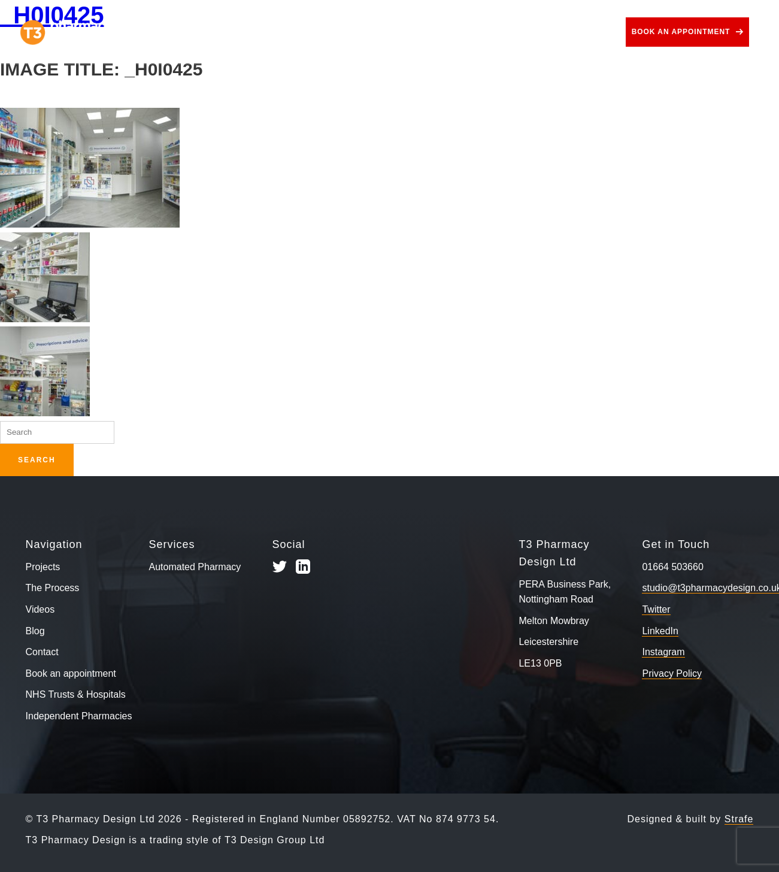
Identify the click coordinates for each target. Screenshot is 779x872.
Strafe (739, 819)
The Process (260, 32)
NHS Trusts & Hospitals (76, 694)
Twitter (656, 609)
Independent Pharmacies (79, 716)
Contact (590, 32)
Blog (537, 32)
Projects (186, 32)
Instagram (663, 652)
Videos (487, 32)
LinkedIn (660, 631)
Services (339, 32)
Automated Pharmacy (195, 567)
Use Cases (417, 32)
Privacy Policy (672, 673)
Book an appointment (681, 32)
